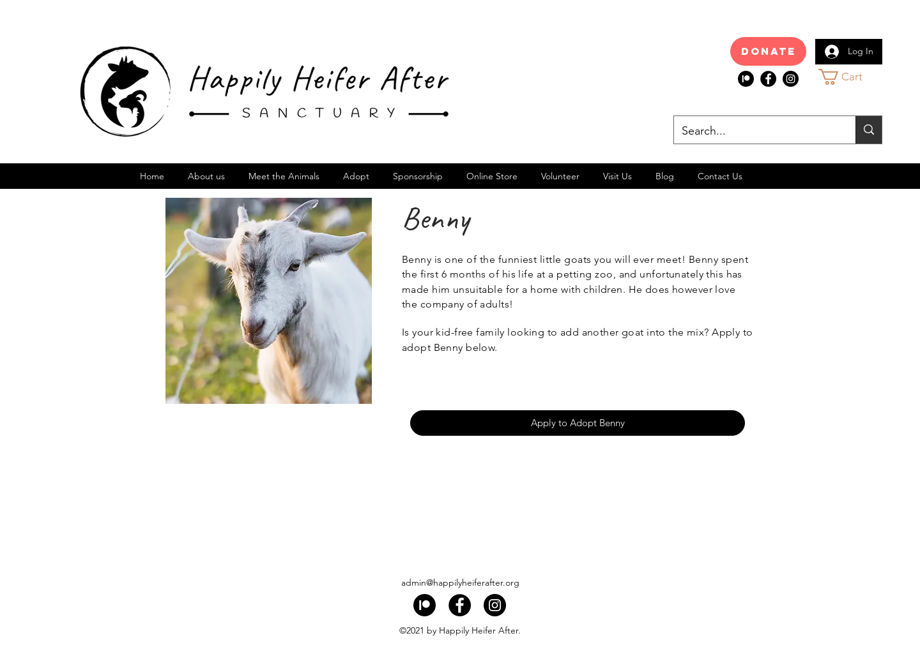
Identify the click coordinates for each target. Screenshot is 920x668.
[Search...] (755, 131)
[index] (746, 79)
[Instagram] (791, 79)
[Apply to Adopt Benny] (577, 423)
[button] (851, 77)
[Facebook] (768, 79)
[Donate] (768, 51)
